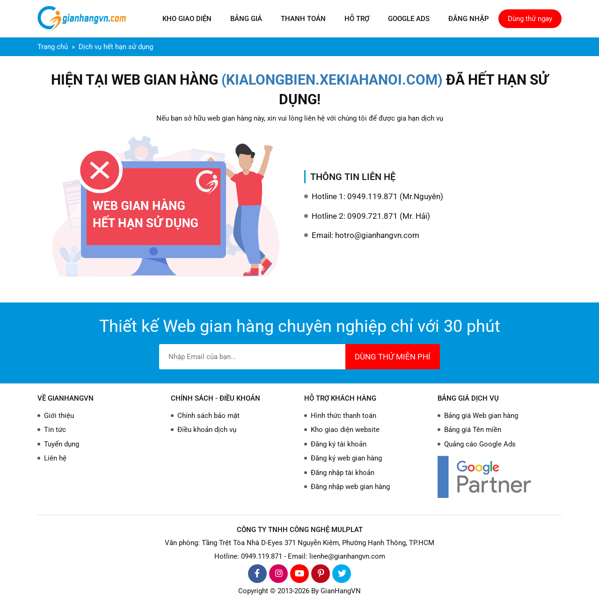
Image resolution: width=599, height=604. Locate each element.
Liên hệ (55, 458)
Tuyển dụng (61, 444)
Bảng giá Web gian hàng (481, 415)
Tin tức (55, 429)
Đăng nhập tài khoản (342, 472)
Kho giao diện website (345, 429)
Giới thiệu (59, 415)
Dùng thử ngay (530, 18)
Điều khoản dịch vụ (206, 429)
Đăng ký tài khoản (338, 444)
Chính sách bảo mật (208, 415)
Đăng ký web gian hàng (346, 458)
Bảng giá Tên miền (472, 429)
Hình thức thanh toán (343, 415)
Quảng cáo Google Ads (480, 444)
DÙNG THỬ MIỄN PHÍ (393, 356)
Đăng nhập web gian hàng (350, 486)
